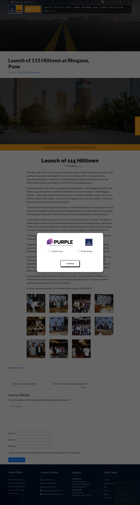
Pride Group (84, 251)
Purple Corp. (55, 251)
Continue (70, 263)
